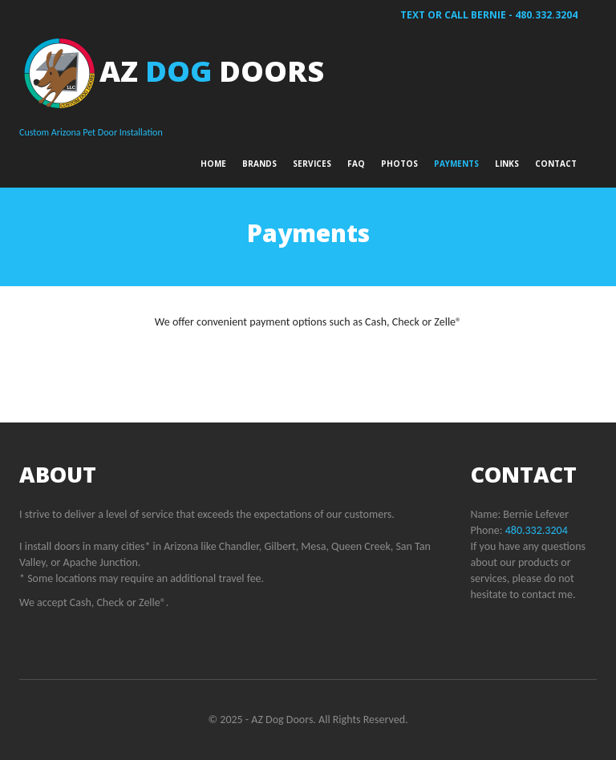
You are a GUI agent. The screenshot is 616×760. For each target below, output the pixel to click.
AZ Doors (211, 71)
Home (213, 163)
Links (507, 163)
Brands (259, 163)
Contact (556, 163)
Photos (399, 163)
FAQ (356, 163)
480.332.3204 (546, 15)
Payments (456, 163)
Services (312, 163)
